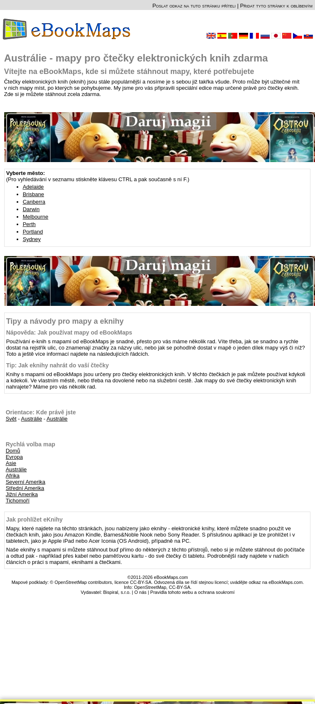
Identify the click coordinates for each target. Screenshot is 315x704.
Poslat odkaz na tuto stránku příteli (194, 5)
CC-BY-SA (179, 587)
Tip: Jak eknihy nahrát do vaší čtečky (57, 365)
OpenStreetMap (150, 587)
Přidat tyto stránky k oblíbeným (276, 5)
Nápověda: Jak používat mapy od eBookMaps (69, 332)
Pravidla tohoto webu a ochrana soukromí (192, 592)
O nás (140, 592)
